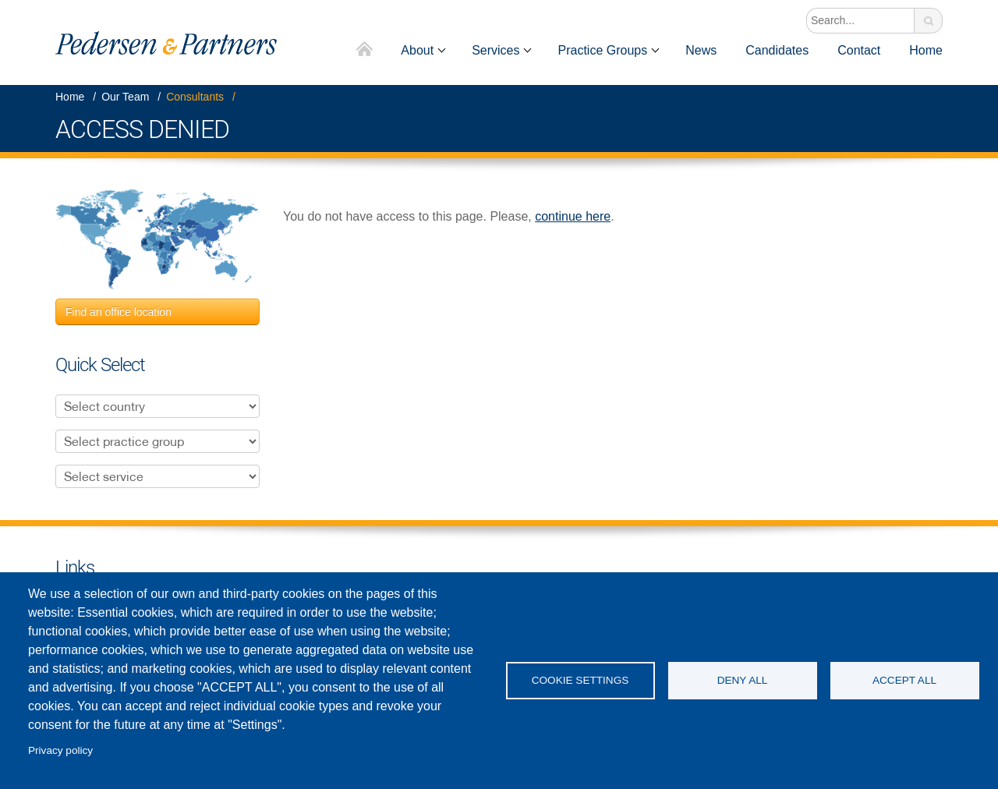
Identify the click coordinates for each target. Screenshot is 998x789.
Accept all (904, 680)
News (701, 50)
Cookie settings (580, 680)
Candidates (777, 50)
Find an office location (118, 312)
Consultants (195, 96)
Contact (858, 50)
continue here (572, 216)
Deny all (742, 680)
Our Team (125, 96)
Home (365, 50)
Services (495, 50)
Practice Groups (602, 50)
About (417, 50)
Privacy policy (60, 750)
